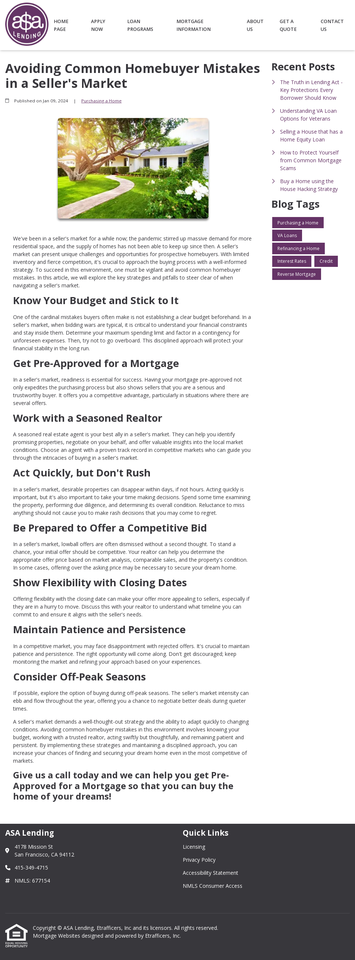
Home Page (61, 25)
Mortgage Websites (57, 935)
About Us (255, 25)
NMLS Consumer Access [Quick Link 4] (212, 885)
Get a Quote (288, 25)
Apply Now (98, 25)
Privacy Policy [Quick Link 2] (199, 859)
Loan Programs (140, 25)
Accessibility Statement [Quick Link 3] (210, 872)
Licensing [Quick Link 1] (194, 846)
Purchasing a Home (101, 100)
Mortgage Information (193, 25)
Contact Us (332, 25)
